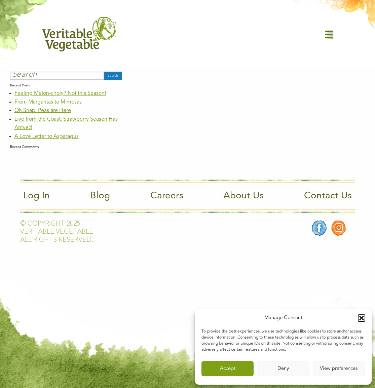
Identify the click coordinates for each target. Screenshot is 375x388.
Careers (166, 196)
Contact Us (328, 196)
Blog (100, 196)
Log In (36, 196)
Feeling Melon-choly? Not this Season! (60, 93)
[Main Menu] (329, 34)
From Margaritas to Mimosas (48, 102)
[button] (361, 318)
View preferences (339, 368)
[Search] (57, 76)
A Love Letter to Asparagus (46, 136)
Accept (227, 368)
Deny (283, 368)
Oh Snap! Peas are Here (42, 110)
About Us (243, 196)
